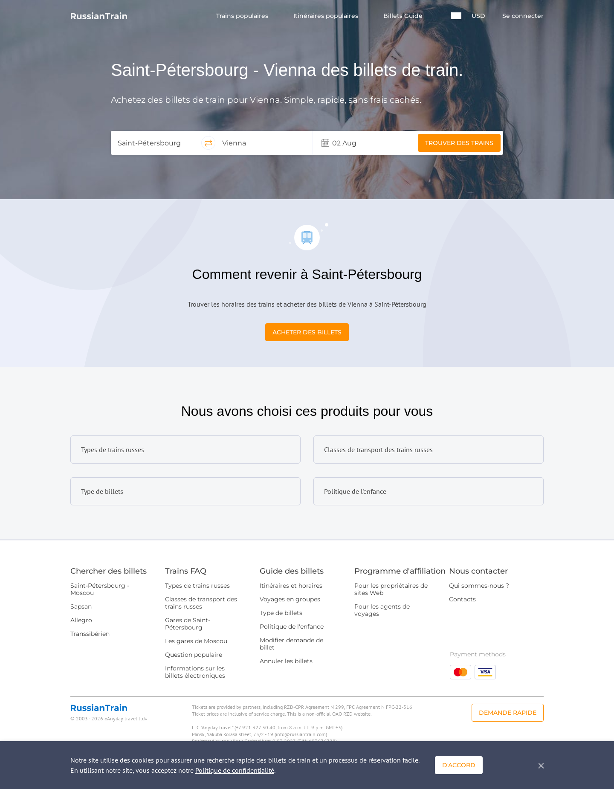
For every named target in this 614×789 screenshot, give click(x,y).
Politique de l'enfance (292, 626)
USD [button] (478, 16)
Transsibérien (90, 634)
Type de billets (281, 613)
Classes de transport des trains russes (201, 602)
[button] (456, 15)
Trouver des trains (459, 143)
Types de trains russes (197, 585)
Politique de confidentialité (234, 770)
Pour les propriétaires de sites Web (391, 589)
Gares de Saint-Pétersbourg (187, 623)
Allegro (81, 620)
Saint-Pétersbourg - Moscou (99, 589)
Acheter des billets (307, 332)
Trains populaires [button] (243, 16)
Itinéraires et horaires (291, 585)
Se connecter (523, 16)
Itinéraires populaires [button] (326, 16)
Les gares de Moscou (196, 641)
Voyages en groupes (290, 599)
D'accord (458, 765)
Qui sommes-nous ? (479, 585)
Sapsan (81, 606)
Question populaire (193, 654)
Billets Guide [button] (403, 16)
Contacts (462, 599)
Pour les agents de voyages (382, 610)
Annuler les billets (286, 661)
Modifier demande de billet (291, 643)
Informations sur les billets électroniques (195, 671)
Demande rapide (507, 712)
